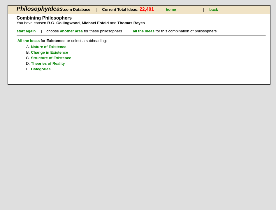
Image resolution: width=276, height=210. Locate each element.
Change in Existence (49, 52)
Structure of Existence (51, 58)
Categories (40, 69)
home (171, 9)
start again (26, 31)
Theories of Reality (48, 63)
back (213, 9)
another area (71, 31)
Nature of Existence (48, 47)
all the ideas (143, 31)
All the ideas (28, 40)
